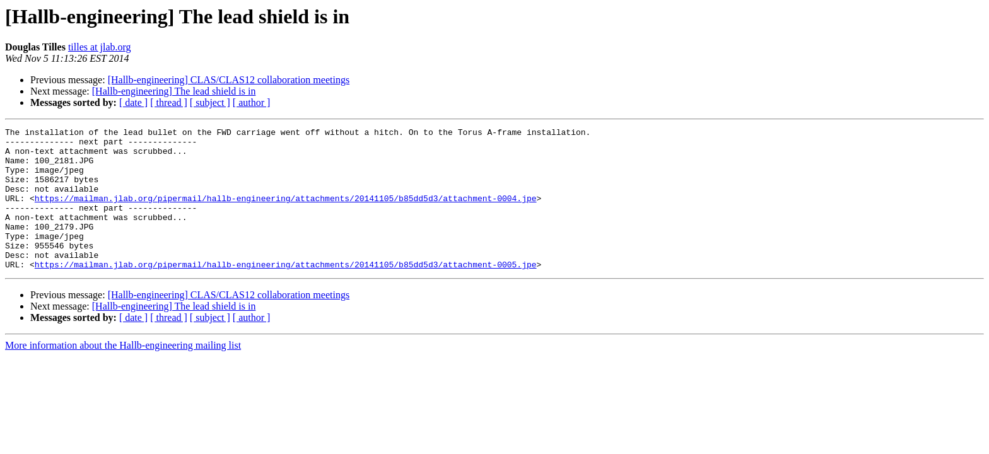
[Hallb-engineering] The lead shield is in (174, 91)
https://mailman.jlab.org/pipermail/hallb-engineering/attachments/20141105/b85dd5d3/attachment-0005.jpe (286, 292)
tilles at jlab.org (99, 47)
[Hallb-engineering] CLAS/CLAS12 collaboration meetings (228, 79)
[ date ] (133, 102)
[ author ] (252, 102)
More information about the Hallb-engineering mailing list (123, 373)
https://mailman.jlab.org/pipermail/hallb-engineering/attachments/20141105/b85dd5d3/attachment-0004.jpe (286, 213)
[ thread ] (168, 102)
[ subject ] (210, 102)
